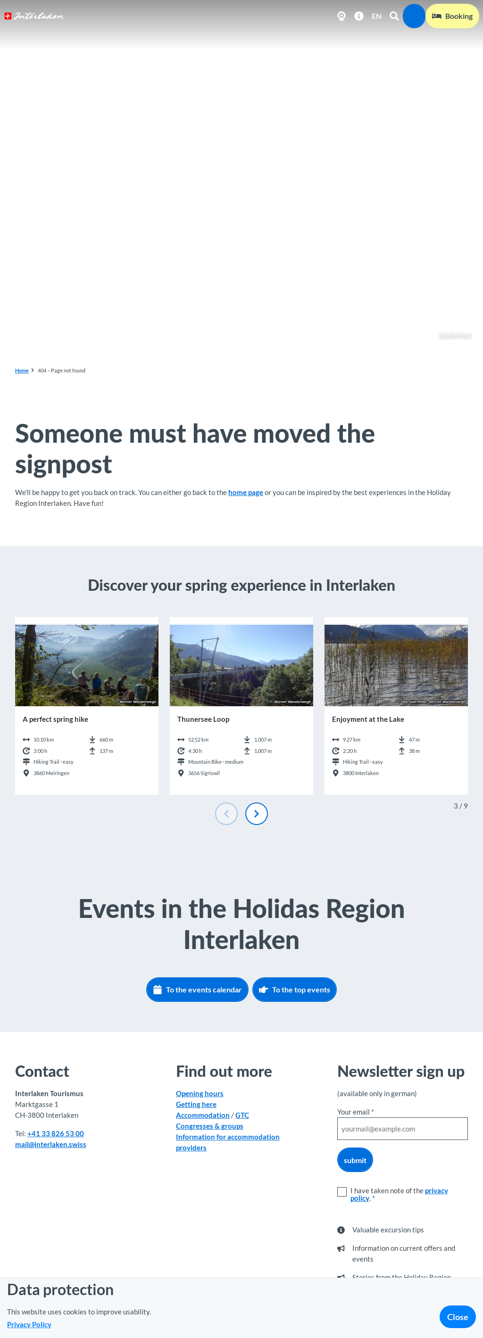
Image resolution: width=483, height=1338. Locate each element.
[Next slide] (256, 813)
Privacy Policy (29, 1324)
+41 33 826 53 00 (55, 1133)
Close (457, 1317)
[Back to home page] (34, 16)
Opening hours (200, 1093)
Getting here (196, 1104)
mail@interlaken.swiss (50, 1144)
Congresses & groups (209, 1126)
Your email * (355, 1111)
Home (22, 370)
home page (245, 492)
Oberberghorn (450, 335)
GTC (242, 1115)
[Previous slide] (226, 813)
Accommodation (203, 1115)
